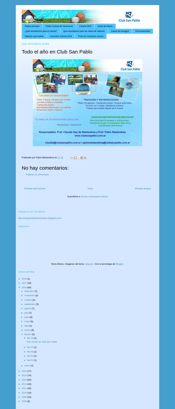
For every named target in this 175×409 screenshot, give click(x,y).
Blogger (119, 264)
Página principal (32, 26)
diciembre (29, 291)
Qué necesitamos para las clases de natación (84, 31)
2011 (24, 388)
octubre (28, 300)
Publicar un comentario (37, 174)
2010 (24, 392)
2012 (24, 384)
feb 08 (30, 351)
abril (26, 326)
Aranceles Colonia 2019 (61, 36)
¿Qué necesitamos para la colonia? (41, 31)
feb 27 (30, 347)
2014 (24, 375)
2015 (24, 371)
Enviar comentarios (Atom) (94, 196)
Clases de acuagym (120, 31)
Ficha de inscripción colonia (90, 36)
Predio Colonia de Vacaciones (59, 26)
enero (27, 365)
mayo (27, 321)
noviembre (29, 295)
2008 (24, 401)
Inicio (90, 188)
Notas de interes (105, 26)
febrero (28, 334)
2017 (24, 283)
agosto (28, 308)
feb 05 (30, 356)
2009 (24, 397)
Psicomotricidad (142, 31)
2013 (24, 380)
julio (26, 313)
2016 (24, 287)
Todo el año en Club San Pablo (41, 342)
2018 (24, 278)
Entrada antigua (143, 188)
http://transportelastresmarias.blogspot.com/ (40, 218)
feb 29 (30, 338)
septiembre (30, 304)
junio (27, 317)
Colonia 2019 (85, 26)
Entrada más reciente (34, 188)
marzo (27, 330)
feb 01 (30, 360)
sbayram (89, 264)
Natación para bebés (34, 36)
